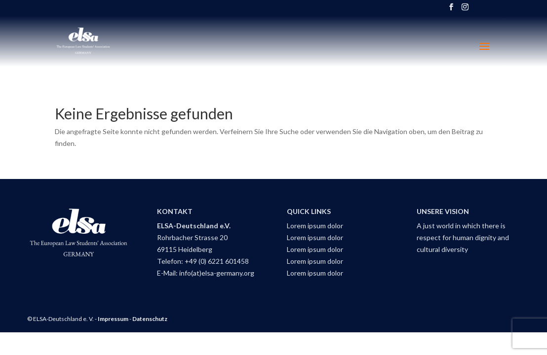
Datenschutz (149, 318)
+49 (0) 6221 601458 (217, 261)
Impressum (113, 318)
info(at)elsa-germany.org (216, 273)
